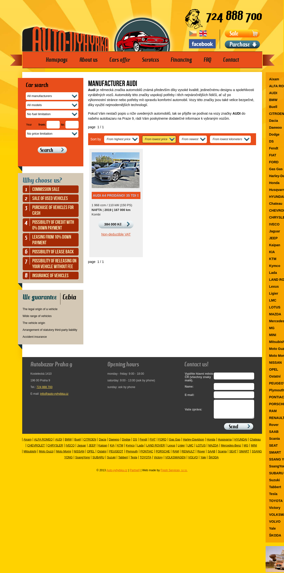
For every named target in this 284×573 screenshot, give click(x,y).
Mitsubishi (30, 455)
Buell (77, 443)
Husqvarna (225, 443)
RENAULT (188, 455)
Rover (201, 455)
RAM (175, 455)
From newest (190, 139)
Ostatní (102, 455)
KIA (112, 449)
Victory (158, 461)
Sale (234, 33)
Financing (181, 59)
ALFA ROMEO (43, 443)
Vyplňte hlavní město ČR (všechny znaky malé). (198, 377)
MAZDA (213, 449)
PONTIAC (146, 455)
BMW (68, 443)
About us (88, 59)
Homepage (57, 59)
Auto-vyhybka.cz (117, 474)
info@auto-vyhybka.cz (54, 393)
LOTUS (201, 449)
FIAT (152, 443)
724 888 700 (45, 387)
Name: (189, 386)
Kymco (130, 449)
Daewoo (114, 443)
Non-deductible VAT (116, 234)
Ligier (181, 449)
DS (135, 443)
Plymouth (132, 455)
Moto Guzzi (46, 455)
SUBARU (98, 461)
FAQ (207, 59)
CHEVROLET (36, 449)
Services (150, 59)
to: (63, 124)
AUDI (58, 443)
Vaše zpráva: (193, 411)
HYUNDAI (240, 443)
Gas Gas (174, 443)
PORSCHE (163, 455)
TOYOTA (145, 461)
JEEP (92, 449)
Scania (222, 455)
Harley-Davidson (193, 443)
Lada (140, 449)
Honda (211, 443)
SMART (244, 455)
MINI (254, 449)
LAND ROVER (155, 449)
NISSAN (79, 455)
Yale (203, 461)
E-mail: (189, 395)
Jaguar (81, 449)
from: (42, 124)
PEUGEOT (116, 455)
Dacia (102, 443)
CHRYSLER (55, 449)
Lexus (171, 449)
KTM (120, 449)
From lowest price (156, 139)
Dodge (126, 443)
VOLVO (193, 461)
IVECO (70, 449)
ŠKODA (214, 461)
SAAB (211, 455)
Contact (231, 59)
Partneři (135, 474)
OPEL (91, 455)
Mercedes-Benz (231, 449)
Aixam (28, 443)
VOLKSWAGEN (175, 461)
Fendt (143, 443)
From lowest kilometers (227, 139)
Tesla (133, 461)
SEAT (232, 455)
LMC (190, 449)
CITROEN (89, 443)
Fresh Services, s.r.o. (174, 474)
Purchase (240, 44)
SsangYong (82, 461)
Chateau (255, 443)
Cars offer (119, 59)
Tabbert (123, 461)
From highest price (118, 139)
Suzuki (111, 461)
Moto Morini (63, 455)
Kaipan (102, 449)
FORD (162, 443)
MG (246, 449)
